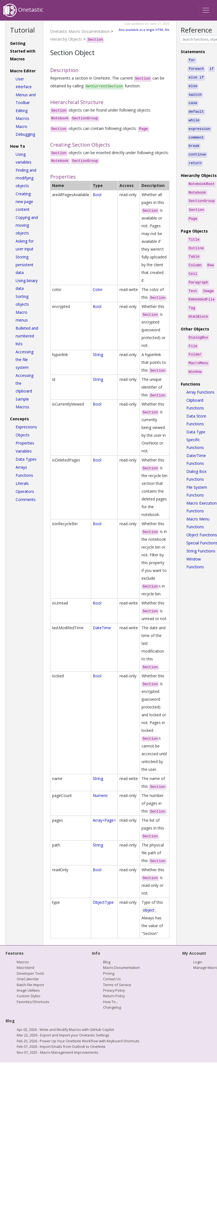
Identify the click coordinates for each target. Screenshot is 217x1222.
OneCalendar (28, 978)
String (98, 354)
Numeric (100, 795)
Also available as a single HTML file (144, 30)
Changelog (112, 1007)
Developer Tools (30, 973)
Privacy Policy (114, 990)
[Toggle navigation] (206, 10)
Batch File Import (30, 984)
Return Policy (114, 995)
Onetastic (23, 10)
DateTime (102, 627)
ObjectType (103, 902)
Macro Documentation (121, 967)
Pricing (108, 973)
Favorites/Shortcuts (33, 1001)
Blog (106, 961)
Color (98, 289)
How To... (110, 1001)
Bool (97, 194)
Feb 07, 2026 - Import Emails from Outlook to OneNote (61, 1046)
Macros (23, 961)
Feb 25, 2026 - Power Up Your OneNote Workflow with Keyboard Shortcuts (78, 1040)
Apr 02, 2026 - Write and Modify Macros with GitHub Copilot (65, 1029)
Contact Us (112, 978)
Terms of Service (117, 984)
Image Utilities (28, 990)
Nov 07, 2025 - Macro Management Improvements (57, 1052)
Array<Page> (104, 820)
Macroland (25, 967)
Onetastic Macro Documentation (80, 31)
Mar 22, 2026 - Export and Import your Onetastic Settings (63, 1035)
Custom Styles (28, 995)
